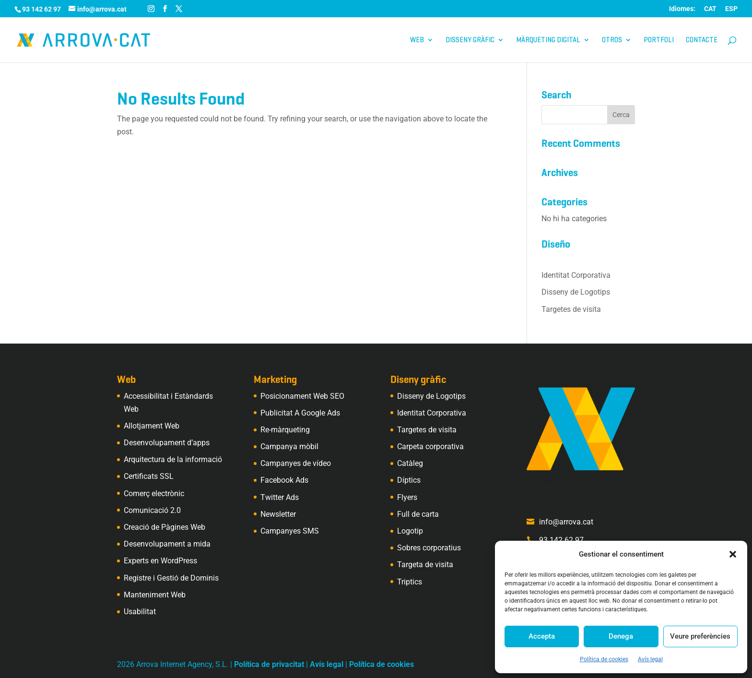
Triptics (409, 581)
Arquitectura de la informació (173, 459)
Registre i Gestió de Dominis (171, 578)
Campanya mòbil (289, 446)
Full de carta (418, 514)
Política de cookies (604, 659)
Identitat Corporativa (576, 275)
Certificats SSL (149, 476)
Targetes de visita (571, 309)
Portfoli (659, 40)
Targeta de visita (425, 564)
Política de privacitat (269, 664)
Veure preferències (700, 636)
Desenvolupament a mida (167, 543)
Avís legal (650, 659)
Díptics (409, 480)
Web (417, 40)
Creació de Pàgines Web (164, 527)
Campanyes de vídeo (295, 463)
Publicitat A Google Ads (300, 412)
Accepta (542, 636)
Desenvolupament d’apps (167, 442)
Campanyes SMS (289, 530)
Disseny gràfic (470, 40)
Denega (621, 636)
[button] (733, 554)
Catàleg (410, 463)
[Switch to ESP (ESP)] (731, 11)
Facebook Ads (284, 480)
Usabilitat (140, 611)
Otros (612, 40)
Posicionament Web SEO (302, 396)
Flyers (407, 497)
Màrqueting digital (548, 40)
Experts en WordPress (160, 560)
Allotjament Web (151, 425)
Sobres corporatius (429, 547)
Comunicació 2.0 (152, 510)
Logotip (410, 530)
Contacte (701, 40)
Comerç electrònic (154, 493)
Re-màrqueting (285, 429)
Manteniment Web (155, 594)
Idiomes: (682, 8)
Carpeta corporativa (430, 446)
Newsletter (278, 514)
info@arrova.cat (566, 521)
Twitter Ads (279, 497)
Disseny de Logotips (575, 292)
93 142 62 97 (561, 540)
